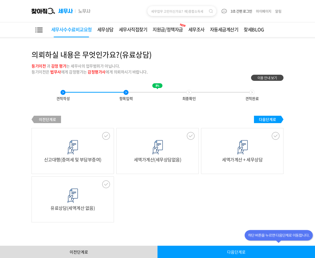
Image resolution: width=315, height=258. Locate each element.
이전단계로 (47, 119)
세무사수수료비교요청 (71, 29)
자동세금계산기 (224, 29)
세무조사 (196, 29)
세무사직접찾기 (133, 29)
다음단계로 (267, 119)
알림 (278, 11)
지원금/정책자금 (169, 27)
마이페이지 (263, 11)
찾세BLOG (254, 29)
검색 (210, 11)
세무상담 (105, 29)
